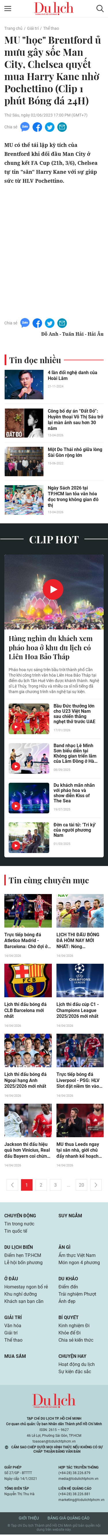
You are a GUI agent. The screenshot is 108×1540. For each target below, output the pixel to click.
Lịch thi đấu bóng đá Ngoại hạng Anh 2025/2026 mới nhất (25, 1082)
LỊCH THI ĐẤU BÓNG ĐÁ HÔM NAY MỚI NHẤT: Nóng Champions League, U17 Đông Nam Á (77, 941)
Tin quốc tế (15, 1233)
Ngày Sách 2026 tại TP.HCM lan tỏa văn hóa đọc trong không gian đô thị (73, 496)
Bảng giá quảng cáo (69, 1523)
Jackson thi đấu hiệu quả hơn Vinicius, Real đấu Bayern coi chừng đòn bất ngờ (27, 1152)
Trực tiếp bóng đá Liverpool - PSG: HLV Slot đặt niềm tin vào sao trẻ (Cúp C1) (77, 1082)
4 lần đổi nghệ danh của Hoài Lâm (72, 375)
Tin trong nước (19, 1226)
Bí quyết (68, 1321)
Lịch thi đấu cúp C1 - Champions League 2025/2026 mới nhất (77, 1011)
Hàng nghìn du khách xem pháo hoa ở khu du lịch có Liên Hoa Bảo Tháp (51, 648)
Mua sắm (15, 1361)
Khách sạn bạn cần (23, 1305)
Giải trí (32, 28)
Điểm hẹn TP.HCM (22, 1258)
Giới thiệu (29, 1523)
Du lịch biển (18, 1250)
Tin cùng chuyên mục (49, 880)
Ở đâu (11, 1282)
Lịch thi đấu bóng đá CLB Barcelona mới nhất (25, 1011)
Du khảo (68, 1282)
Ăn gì (64, 1250)
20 (81, 1187)
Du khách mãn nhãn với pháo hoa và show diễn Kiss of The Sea (74, 794)
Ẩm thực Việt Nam (77, 1258)
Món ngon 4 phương (79, 1265)
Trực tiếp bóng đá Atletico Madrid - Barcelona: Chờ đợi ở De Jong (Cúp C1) (26, 941)
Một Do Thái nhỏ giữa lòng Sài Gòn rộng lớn (75, 452)
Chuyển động (20, 1217)
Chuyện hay (72, 1361)
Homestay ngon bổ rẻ (26, 1290)
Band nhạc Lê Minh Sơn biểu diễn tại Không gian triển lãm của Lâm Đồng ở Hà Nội (75, 754)
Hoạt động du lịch (76, 1369)
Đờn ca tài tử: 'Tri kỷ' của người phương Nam (75, 831)
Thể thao (51, 28)
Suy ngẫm (70, 1217)
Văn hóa (12, 1330)
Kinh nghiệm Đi (74, 1330)
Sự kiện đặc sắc (74, 1377)
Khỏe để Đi (69, 1337)
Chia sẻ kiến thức (75, 1345)
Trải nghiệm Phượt (77, 1298)
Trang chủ (13, 28)
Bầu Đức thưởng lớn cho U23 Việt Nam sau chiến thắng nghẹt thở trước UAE (74, 715)
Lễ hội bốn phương (23, 1265)
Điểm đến (68, 1290)
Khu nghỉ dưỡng (20, 1298)
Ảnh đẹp (66, 1305)
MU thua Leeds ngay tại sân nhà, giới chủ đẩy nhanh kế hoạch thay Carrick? (77, 1152)
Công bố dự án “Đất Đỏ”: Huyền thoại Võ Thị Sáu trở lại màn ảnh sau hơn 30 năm (75, 419)
